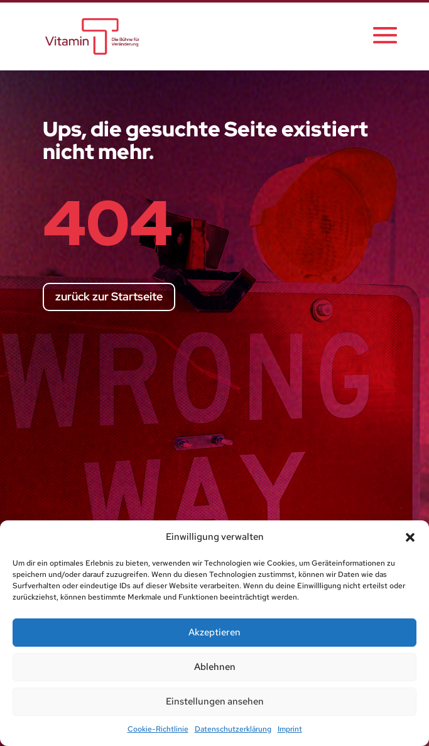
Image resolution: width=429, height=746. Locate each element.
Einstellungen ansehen (215, 701)
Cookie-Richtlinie (158, 729)
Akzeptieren (214, 632)
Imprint (290, 729)
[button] (410, 537)
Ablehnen (215, 667)
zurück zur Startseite (109, 296)
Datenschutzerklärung (233, 729)
